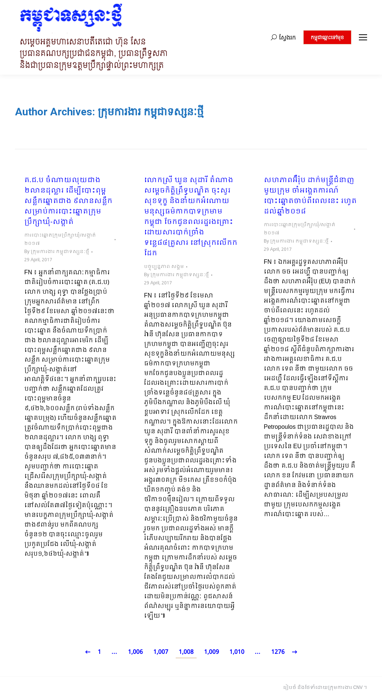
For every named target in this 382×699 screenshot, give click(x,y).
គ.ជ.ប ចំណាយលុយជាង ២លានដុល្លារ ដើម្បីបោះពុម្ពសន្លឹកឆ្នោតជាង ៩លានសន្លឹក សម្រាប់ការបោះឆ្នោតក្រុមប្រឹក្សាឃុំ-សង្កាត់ (68, 201)
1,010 (236, 652)
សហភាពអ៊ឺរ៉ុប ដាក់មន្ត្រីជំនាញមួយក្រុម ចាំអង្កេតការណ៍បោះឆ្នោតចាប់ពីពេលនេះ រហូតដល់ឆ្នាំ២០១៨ (310, 196)
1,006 (135, 652)
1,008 (186, 652)
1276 (278, 652)
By (56, 252)
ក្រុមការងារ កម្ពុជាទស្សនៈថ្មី (151, 112)
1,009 (211, 652)
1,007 (160, 652)
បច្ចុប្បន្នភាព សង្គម (164, 267)
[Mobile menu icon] (363, 37)
